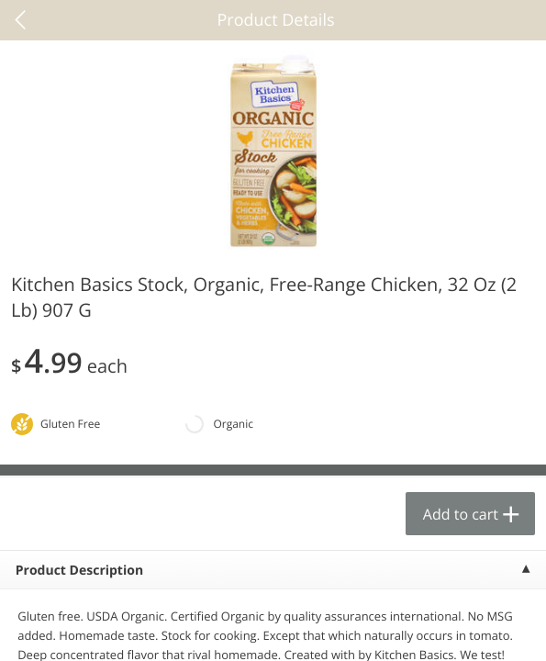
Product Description (79, 570)
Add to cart (460, 514)
